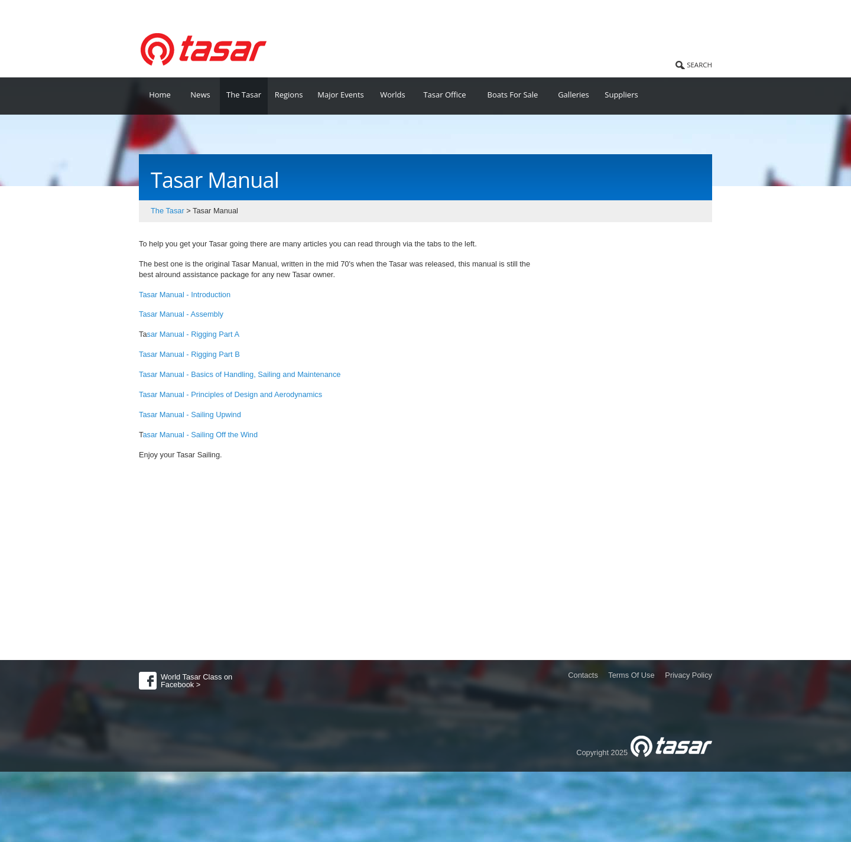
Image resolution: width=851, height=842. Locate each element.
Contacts (583, 675)
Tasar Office (444, 94)
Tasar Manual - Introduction (186, 294)
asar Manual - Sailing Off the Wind (200, 434)
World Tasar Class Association (198, 11)
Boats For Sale (513, 94)
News (200, 94)
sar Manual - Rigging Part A (193, 334)
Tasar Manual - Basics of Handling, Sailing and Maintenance (239, 374)
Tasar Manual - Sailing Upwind (190, 414)
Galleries (573, 94)
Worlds (392, 94)
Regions (289, 94)
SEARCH (699, 64)
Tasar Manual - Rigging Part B (189, 354)
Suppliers (621, 94)
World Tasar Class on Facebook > (196, 680)
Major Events (340, 94)
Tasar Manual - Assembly (181, 314)
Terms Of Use (631, 675)
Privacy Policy (688, 675)
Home (160, 94)
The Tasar (243, 94)
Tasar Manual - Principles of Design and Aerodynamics (230, 394)
